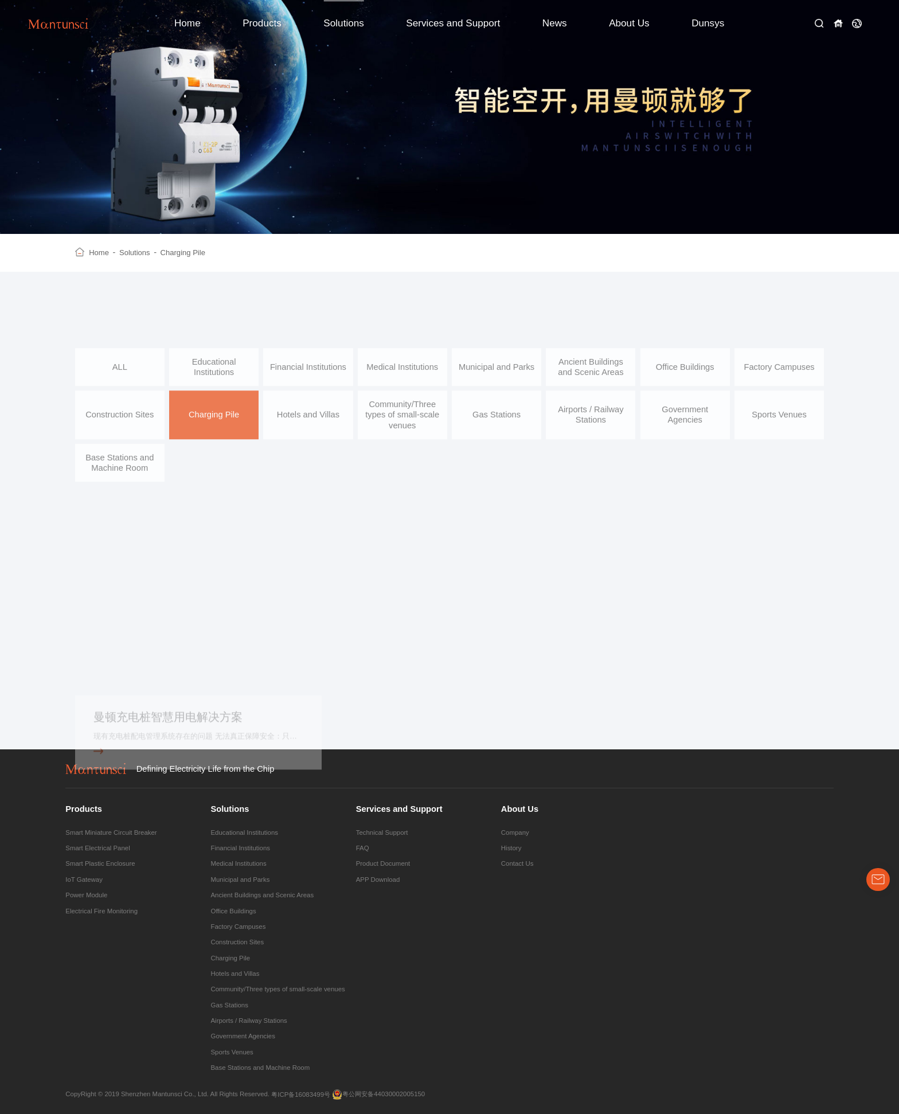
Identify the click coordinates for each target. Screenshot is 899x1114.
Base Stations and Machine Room (119, 469)
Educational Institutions (214, 373)
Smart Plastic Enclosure (100, 863)
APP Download (378, 879)
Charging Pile (183, 252)
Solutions (343, 23)
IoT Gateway (84, 879)
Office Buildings (685, 373)
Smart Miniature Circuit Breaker (111, 832)
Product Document (383, 863)
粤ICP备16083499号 (300, 1094)
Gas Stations (496, 420)
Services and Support (453, 23)
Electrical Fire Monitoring (101, 911)
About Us (629, 23)
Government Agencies (685, 421)
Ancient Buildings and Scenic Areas (590, 373)
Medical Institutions (402, 373)
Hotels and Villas (308, 420)
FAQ (362, 848)
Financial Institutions (308, 373)
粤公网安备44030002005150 (378, 1094)
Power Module (86, 895)
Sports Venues (779, 420)
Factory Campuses (779, 373)
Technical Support (382, 832)
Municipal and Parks (496, 373)
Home (187, 23)
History (511, 848)
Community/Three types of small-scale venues (402, 421)
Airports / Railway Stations (590, 421)
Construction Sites (119, 420)
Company (515, 832)
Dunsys (707, 23)
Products (262, 23)
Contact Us (517, 863)
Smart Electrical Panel (97, 848)
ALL (119, 373)
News (554, 23)
